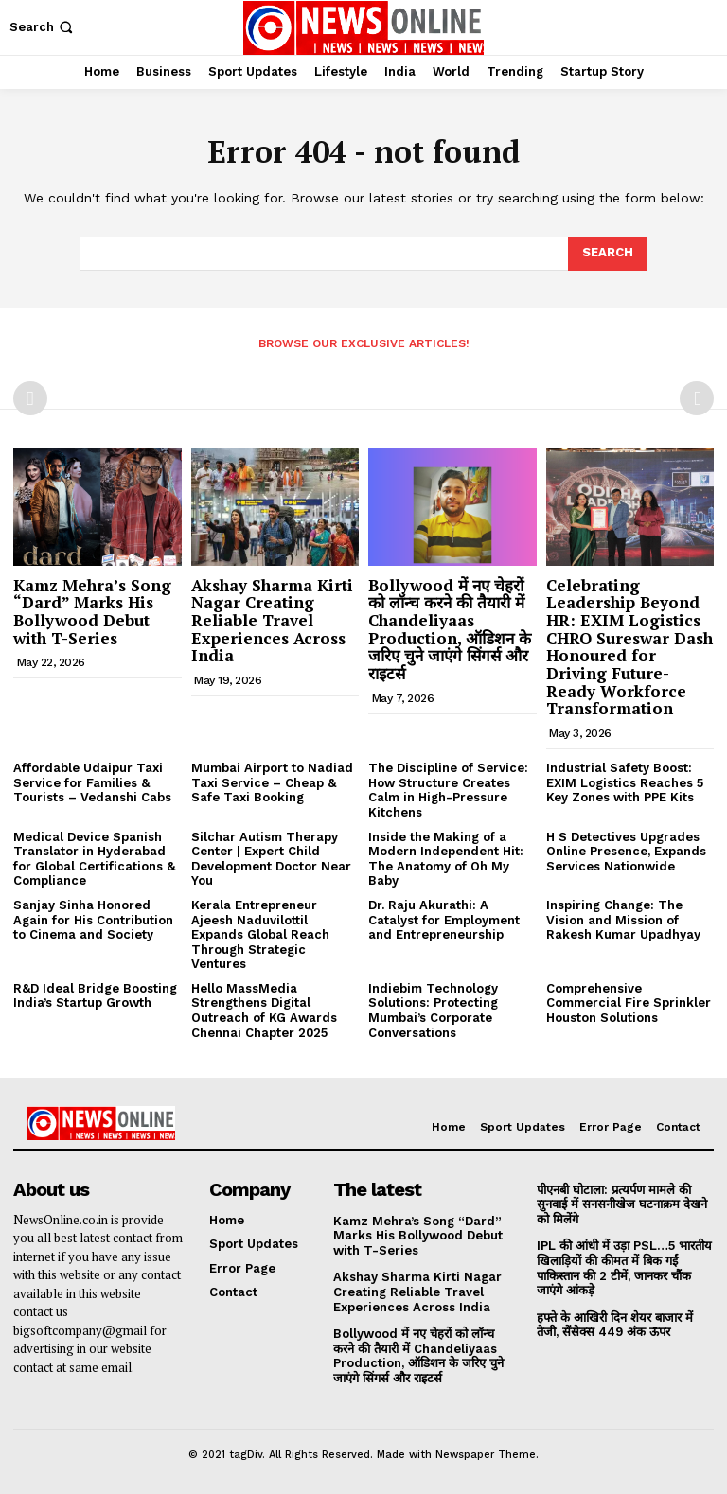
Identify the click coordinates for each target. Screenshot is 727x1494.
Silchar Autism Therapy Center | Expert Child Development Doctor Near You (271, 859)
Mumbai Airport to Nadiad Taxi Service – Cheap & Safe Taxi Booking (272, 782)
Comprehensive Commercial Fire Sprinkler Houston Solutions (628, 1003)
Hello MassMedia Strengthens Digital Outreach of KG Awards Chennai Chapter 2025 (264, 1010)
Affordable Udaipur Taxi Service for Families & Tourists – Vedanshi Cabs (92, 782)
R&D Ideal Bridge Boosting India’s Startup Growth (95, 996)
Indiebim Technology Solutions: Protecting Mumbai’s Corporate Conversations (433, 1010)
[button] (43, 27)
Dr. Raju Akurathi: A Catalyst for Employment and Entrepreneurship (444, 919)
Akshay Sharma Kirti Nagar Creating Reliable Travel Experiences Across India (272, 620)
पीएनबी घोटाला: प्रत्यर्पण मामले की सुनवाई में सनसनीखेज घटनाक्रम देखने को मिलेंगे (622, 1204)
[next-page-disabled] (697, 398)
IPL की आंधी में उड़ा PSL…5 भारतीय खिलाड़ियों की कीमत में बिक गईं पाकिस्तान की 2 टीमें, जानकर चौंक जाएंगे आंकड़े (624, 1268)
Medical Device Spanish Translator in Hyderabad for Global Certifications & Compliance (94, 859)
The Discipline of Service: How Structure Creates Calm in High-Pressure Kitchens (448, 790)
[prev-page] (30, 398)
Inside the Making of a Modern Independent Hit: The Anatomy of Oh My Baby (445, 859)
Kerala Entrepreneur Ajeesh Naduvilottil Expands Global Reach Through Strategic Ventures (260, 934)
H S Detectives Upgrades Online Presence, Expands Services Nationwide (626, 851)
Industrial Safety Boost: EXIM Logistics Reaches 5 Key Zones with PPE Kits (624, 782)
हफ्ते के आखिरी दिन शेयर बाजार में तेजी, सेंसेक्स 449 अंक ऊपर (615, 1325)
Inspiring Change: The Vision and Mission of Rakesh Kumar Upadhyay (623, 919)
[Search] (607, 254)
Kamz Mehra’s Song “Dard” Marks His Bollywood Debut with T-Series (92, 611)
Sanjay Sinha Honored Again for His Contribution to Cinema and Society (93, 919)
